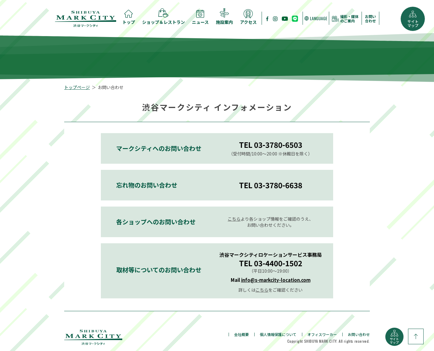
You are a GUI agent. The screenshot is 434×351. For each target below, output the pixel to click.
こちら (234, 219)
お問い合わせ (370, 18)
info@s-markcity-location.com (276, 280)
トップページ (77, 87)
